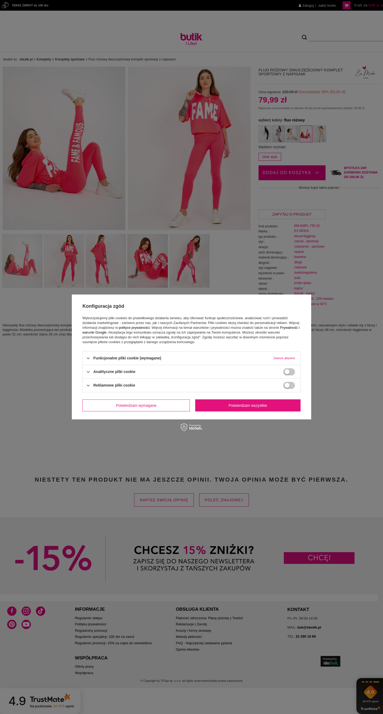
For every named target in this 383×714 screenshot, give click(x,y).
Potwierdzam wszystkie (248, 405)
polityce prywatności (134, 328)
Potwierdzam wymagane (136, 405)
